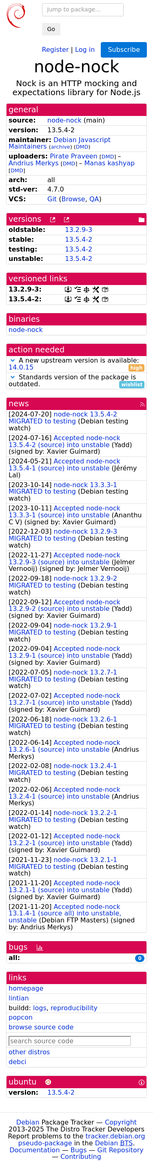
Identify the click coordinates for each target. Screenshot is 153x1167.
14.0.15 (21, 367)
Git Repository (121, 1150)
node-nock (64, 120)
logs (40, 1008)
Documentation (34, 1150)
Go (51, 29)
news (19, 403)
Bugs (79, 1150)
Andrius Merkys (34, 163)
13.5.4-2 (78, 239)
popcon (21, 1017)
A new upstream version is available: (76, 364)
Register (55, 49)
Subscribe (124, 49)
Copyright (121, 1122)
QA (94, 199)
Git (52, 199)
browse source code (41, 1027)
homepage (26, 988)
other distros (29, 1052)
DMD (82, 147)
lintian (19, 998)
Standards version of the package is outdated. (76, 381)
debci (17, 1062)
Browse (73, 199)
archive (60, 147)
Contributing (80, 1156)
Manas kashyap (109, 163)
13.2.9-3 (78, 230)
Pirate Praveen (73, 156)
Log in (85, 49)
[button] (13, 360)
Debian (28, 1122)
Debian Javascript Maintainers (60, 143)
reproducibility (74, 1008)
